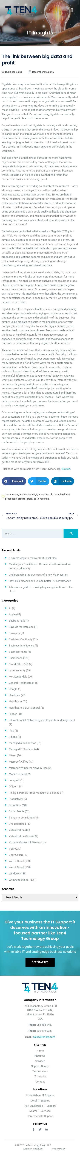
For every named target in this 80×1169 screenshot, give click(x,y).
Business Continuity (20, 639)
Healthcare (15, 701)
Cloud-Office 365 (18, 664)
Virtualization (17, 830)
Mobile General (18, 774)
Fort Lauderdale (18, 676)
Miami (12, 755)
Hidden (13, 714)
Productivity (16, 799)
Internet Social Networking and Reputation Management (42, 720)
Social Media (16, 811)
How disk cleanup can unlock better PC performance (40, 581)
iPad (11, 730)
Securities (15, 805)
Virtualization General (21, 836)
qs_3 (36, 498)
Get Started (40, 962)
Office (12, 786)
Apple (12, 614)
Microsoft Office (18, 761)
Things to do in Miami (22, 817)
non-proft (14, 780)
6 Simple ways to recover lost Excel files (33, 558)
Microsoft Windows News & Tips (28, 768)
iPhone (13, 736)
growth (21, 498)
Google (13, 689)
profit (30, 498)
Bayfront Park (17, 620)
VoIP (12, 848)
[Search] (71, 533)
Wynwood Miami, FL (21, 879)
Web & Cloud (16, 861)
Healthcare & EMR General (24, 707)
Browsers (14, 633)
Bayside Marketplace (21, 627)
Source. (66, 469)
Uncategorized (17, 823)
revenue (44, 498)
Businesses (15, 658)
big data (54, 494)
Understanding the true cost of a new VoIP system (38, 574)
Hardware (14, 695)
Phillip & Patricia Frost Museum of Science (34, 792)
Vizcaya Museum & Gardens (25, 842)
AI (10, 608)
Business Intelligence (21, 645)
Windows (14, 873)
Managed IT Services (21, 749)
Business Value (13, 71)
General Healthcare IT (22, 682)
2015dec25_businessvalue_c (21, 494)
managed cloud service (22, 743)
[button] (14, 481)
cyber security (17, 670)
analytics (43, 494)
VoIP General (16, 855)
